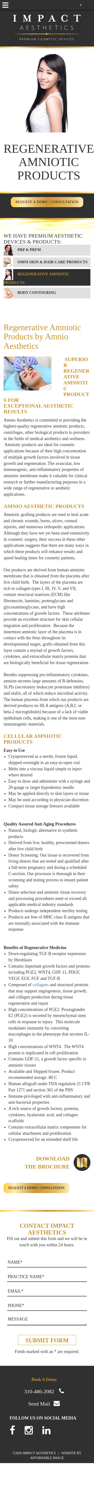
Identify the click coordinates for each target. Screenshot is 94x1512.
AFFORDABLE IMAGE (47, 1458)
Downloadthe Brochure (47, 1163)
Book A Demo (43, 1379)
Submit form (47, 1340)
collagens (41, 984)
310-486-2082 (39, 1391)
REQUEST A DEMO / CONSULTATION (47, 202)
